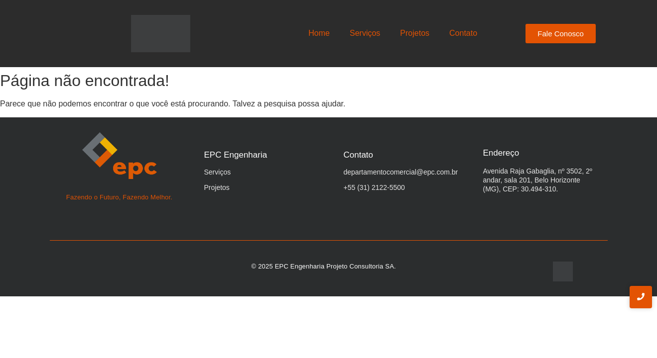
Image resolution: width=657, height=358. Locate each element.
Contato (463, 33)
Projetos (414, 33)
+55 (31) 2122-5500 (374, 187)
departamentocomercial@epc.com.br (401, 172)
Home (319, 33)
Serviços (365, 33)
